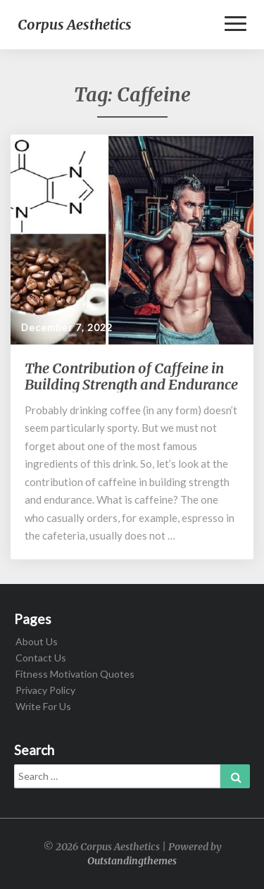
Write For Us (43, 706)
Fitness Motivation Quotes (74, 674)
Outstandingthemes (132, 860)
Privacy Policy (45, 690)
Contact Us (40, 658)
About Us (36, 641)
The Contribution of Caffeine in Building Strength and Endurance (131, 376)
